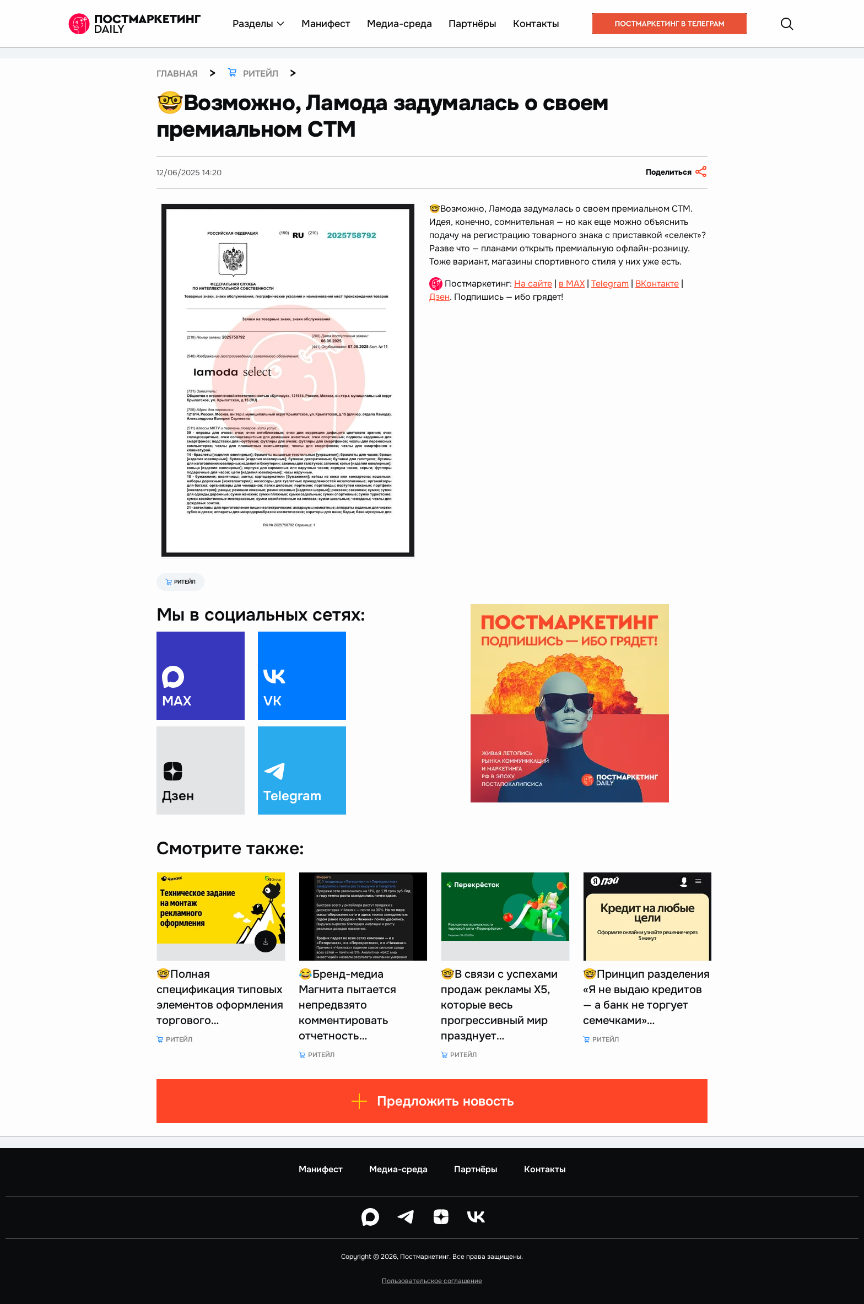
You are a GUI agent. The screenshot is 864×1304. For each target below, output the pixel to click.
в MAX (572, 283)
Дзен (439, 297)
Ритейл (180, 581)
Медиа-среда (399, 24)
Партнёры (472, 24)
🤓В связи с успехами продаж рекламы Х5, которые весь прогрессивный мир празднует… (499, 1005)
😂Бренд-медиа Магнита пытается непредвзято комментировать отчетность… (347, 1005)
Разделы (259, 24)
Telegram (610, 283)
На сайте (533, 283)
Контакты (536, 24)
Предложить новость (432, 1101)
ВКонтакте (657, 283)
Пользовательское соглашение (432, 1280)
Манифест (325, 24)
